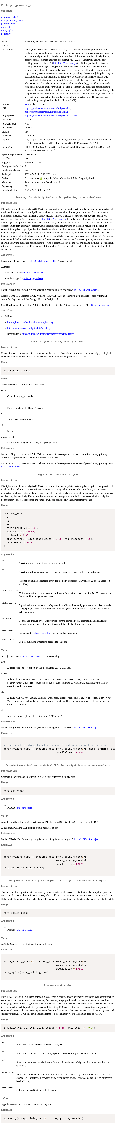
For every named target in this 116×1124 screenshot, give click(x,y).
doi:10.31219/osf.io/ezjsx (65, 63)
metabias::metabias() (31, 656)
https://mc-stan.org (100, 305)
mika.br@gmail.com (34, 278)
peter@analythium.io (39, 261)
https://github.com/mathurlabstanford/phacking (47, 108)
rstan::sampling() (43, 633)
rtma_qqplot (7, 30)
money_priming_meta (12, 20)
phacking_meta (8, 23)
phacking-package (10, 17)
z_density (5, 33)
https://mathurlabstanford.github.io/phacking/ (47, 111)
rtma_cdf (5, 27)
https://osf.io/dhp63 (10, 466)
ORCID (54, 261)
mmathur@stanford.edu (32, 272)
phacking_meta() (26, 807)
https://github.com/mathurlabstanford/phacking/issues (51, 115)
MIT (27, 104)
